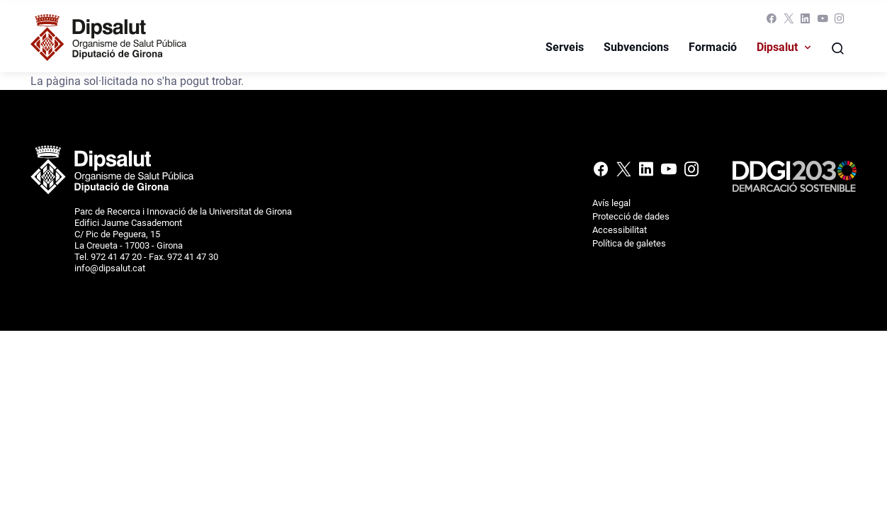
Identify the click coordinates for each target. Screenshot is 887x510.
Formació (713, 47)
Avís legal (611, 203)
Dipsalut (777, 47)
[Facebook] (771, 22)
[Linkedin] (805, 22)
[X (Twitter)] (788, 22)
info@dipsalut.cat (109, 268)
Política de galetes (629, 243)
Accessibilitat (619, 230)
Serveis (565, 47)
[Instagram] (838, 22)
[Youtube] (822, 22)
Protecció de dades (631, 216)
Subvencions (636, 47)
